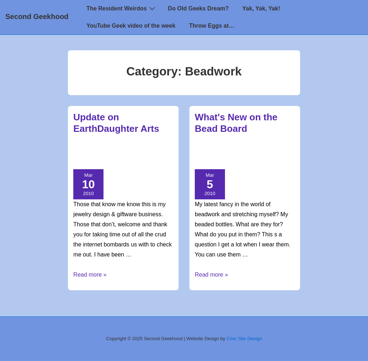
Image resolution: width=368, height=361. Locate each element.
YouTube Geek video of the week (131, 26)
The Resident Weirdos (122, 8)
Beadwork (143, 151)
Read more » (90, 275)
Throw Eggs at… (211, 26)
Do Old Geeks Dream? (198, 8)
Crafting (206, 159)
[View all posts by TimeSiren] (95, 143)
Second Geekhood (37, 16)
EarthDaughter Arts (98, 159)
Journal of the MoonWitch (252, 159)
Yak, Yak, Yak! (261, 8)
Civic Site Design (244, 338)
